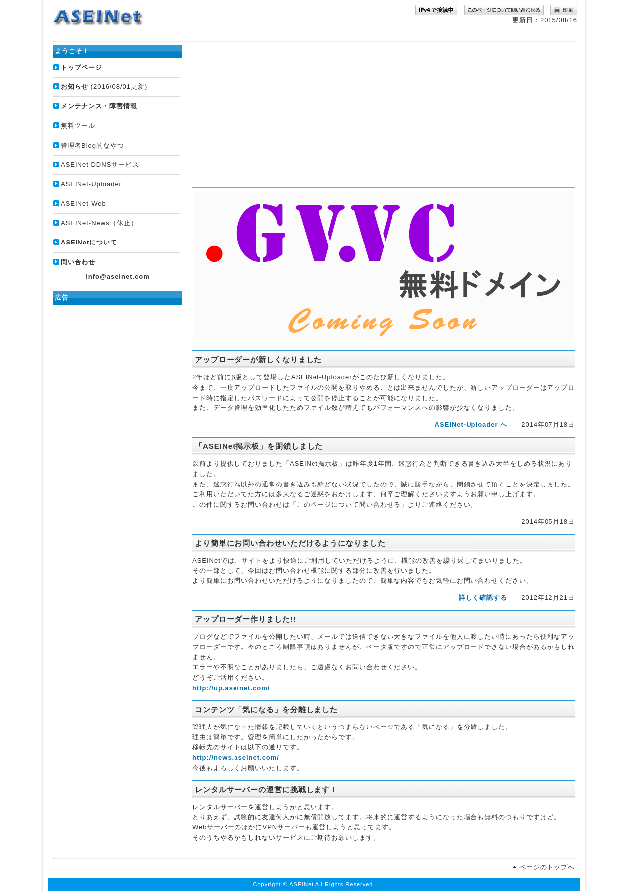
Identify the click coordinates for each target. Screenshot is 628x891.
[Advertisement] (383, 114)
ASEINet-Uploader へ (471, 424)
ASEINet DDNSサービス (100, 164)
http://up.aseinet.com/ (231, 688)
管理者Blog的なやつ (92, 145)
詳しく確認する (483, 597)
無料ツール (78, 125)
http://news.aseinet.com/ (235, 757)
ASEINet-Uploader (91, 184)
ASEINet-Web (83, 203)
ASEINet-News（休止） (99, 223)
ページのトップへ (547, 867)
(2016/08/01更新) (104, 86)
